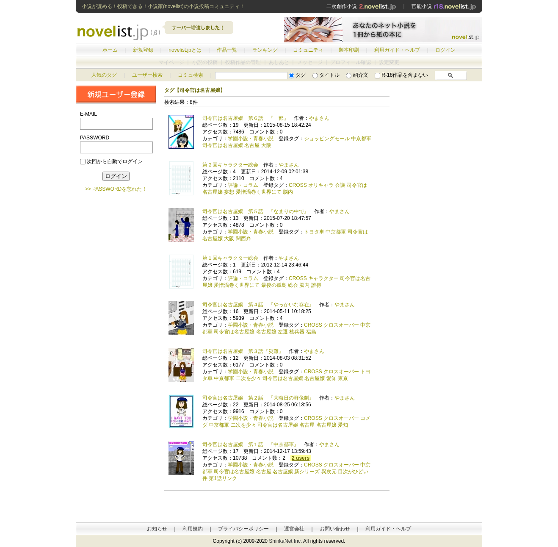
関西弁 (243, 239)
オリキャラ (321, 185)
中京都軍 (361, 139)
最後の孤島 (274, 285)
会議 (340, 185)
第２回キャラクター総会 (230, 165)
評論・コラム (243, 185)
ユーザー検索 (147, 75)
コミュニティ (308, 50)
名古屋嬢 (266, 332)
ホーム (110, 50)
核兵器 (296, 332)
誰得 (316, 285)
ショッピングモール (327, 139)
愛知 (331, 378)
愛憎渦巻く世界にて (259, 192)
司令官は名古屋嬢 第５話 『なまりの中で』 (255, 211)
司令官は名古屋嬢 (222, 145)
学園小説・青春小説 (250, 139)
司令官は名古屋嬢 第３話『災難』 (243, 351)
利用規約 (192, 529)
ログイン (445, 50)
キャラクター (323, 278)
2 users (300, 458)
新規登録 (143, 50)
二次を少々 (248, 378)
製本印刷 (349, 50)
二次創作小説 (361, 6)
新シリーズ (307, 472)
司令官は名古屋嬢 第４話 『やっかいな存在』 (258, 305)
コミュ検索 (190, 75)
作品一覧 (227, 50)
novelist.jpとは (185, 50)
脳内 (288, 192)
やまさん (319, 118)
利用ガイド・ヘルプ (397, 50)
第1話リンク (223, 478)
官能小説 (444, 6)
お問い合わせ (335, 529)
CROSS (298, 185)
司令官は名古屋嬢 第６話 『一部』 (245, 118)
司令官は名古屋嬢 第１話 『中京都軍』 (250, 444)
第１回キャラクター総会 (230, 258)
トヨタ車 (314, 232)
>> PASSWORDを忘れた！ (116, 189)
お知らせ (157, 529)
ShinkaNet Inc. (285, 541)
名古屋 (252, 145)
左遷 (283, 332)
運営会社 (294, 529)
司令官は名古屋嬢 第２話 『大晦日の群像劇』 (258, 398)
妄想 (229, 192)
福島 (311, 332)
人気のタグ (104, 75)
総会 (293, 285)
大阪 (266, 145)
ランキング (265, 50)
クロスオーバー (341, 325)
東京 (343, 378)
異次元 (329, 472)
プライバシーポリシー (243, 529)
